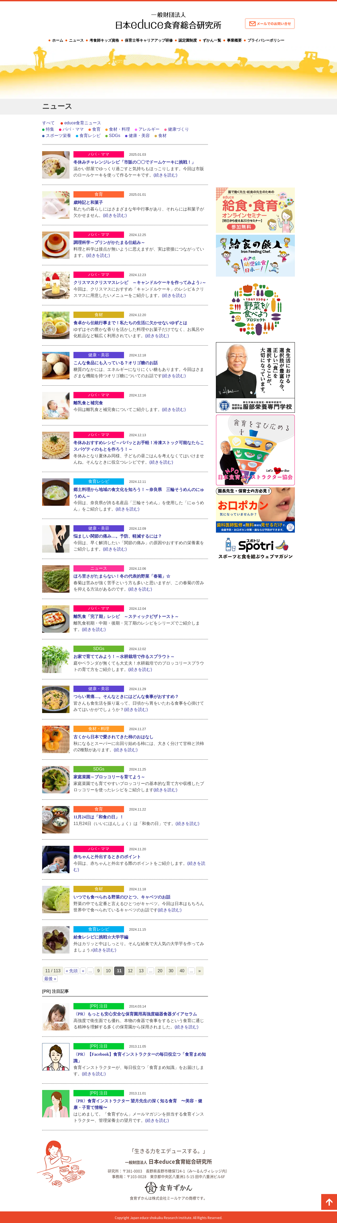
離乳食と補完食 (88, 403)
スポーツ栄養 (58, 135)
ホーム (57, 40)
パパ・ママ (73, 129)
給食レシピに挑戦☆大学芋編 (100, 937)
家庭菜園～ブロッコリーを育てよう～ (109, 777)
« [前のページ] (83, 971)
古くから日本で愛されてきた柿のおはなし (113, 737)
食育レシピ (90, 135)
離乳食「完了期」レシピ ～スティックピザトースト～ (126, 616)
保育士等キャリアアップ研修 (149, 40)
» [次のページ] (200, 971)
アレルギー (149, 129)
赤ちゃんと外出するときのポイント (107, 856)
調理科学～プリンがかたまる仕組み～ (109, 242)
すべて (48, 123)
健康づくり (178, 129)
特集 (50, 129)
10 (108, 971)
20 (160, 971)
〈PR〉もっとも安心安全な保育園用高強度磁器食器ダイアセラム (135, 1014)
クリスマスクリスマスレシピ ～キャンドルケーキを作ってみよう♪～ (139, 282)
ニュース (76, 40)
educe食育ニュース (82, 123)
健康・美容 (139, 135)
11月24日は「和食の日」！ (98, 817)
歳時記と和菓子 (88, 202)
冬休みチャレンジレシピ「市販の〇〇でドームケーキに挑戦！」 (134, 162)
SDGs (114, 135)
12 (130, 971)
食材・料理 (119, 129)
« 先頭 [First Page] (72, 971)
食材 (162, 135)
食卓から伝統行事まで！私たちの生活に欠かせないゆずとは (130, 323)
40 (182, 971)
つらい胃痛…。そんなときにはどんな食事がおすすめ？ (126, 696)
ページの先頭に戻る (329, 1202)
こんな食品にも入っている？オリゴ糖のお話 (115, 363)
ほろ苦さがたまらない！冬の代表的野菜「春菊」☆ (121, 576)
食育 (96, 129)
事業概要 (234, 40)
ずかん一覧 (212, 40)
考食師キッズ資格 (104, 40)
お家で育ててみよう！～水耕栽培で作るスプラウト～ (124, 656)
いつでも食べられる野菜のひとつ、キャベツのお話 (121, 897)
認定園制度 (188, 40)
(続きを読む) (165, 175)
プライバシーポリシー (265, 40)
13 (141, 971)
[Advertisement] (255, 153)
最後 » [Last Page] (50, 978)
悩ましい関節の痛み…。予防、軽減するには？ (117, 536)
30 (171, 971)
